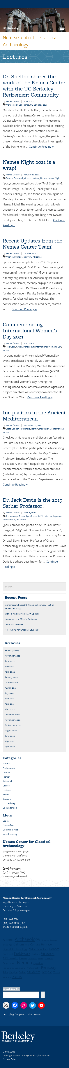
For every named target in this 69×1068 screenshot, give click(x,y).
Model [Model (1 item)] (40, 958)
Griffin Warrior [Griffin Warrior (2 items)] (10, 958)
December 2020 (12, 714)
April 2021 (9, 703)
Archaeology (12, 104)
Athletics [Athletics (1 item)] (45, 940)
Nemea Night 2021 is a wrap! (29, 165)
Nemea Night (54, 178)
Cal (20, 104)
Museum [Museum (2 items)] (49, 958)
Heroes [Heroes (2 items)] (23, 958)
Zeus (45, 104)
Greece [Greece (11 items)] (47, 953)
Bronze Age (24, 516)
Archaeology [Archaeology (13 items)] (27, 939)
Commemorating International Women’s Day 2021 (30, 330)
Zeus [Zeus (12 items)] (17, 976)
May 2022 (9, 666)
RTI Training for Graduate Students (21, 629)
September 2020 (13, 725)
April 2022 (10, 671)
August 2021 (10, 687)
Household (25, 428)
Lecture (35, 178)
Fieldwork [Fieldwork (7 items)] (22, 953)
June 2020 (10, 735)
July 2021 (9, 693)
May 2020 (10, 741)
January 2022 (11, 677)
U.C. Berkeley (9, 803)
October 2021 (11, 682)
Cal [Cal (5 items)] (15, 944)
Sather (23, 519)
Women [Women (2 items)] (7, 977)
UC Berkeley (11, 28)
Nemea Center (13, 101)
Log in (6, 820)
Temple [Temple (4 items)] (47, 972)
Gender (15, 428)
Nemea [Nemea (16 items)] (24, 962)
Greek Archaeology (25, 346)
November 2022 (12, 655)
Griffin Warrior (45, 516)
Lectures (7, 790)
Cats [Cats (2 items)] (22, 944)
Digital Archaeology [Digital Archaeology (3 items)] (15, 949)
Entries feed (8, 825)
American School (14, 256)
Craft (8, 428)
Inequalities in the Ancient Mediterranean (34, 415)
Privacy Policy (9, 1058)
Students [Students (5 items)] (33, 972)
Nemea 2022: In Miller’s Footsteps (21, 619)
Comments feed (10, 829)
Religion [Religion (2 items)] (13, 972)
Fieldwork (18, 178)
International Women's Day (48, 346)
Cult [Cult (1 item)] (27, 944)
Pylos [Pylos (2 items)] (5, 972)
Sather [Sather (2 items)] (22, 972)
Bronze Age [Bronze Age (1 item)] (7, 944)
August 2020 (11, 730)
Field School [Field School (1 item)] (8, 954)
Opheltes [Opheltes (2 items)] (38, 963)
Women (6, 350)
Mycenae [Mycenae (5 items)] (9, 963)
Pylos (16, 519)
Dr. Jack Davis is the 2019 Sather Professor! (33, 503)
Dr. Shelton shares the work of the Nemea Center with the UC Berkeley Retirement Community (34, 85)
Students (7, 798)
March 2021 (10, 709)
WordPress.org (10, 834)
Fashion (6, 776)
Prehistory (8, 519)
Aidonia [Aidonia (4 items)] (8, 940)
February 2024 (12, 650)
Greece (27, 178)
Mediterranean (56, 428)
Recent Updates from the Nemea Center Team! (32, 243)
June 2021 (9, 698)
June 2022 (10, 661)
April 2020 (10, 746)
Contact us (9, 1051)
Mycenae (37, 256)
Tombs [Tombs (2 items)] (56, 972)
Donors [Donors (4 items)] (54, 949)
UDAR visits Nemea (14, 624)
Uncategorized (10, 807)
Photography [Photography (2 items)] (33, 968)
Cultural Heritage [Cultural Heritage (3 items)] (41, 944)
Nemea (26, 104)
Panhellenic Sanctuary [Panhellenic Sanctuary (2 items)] (14, 968)
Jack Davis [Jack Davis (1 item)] (32, 958)
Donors (9, 178)
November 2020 (13, 719)
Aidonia (6, 763)
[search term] (34, 586)
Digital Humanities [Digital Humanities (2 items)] (38, 949)
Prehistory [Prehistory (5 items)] (48, 967)
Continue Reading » (41, 146)
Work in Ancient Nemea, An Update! (22, 613)
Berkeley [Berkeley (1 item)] (53, 940)
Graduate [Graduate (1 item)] (36, 954)
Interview (27, 256)
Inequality (44, 428)
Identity (34, 428)
